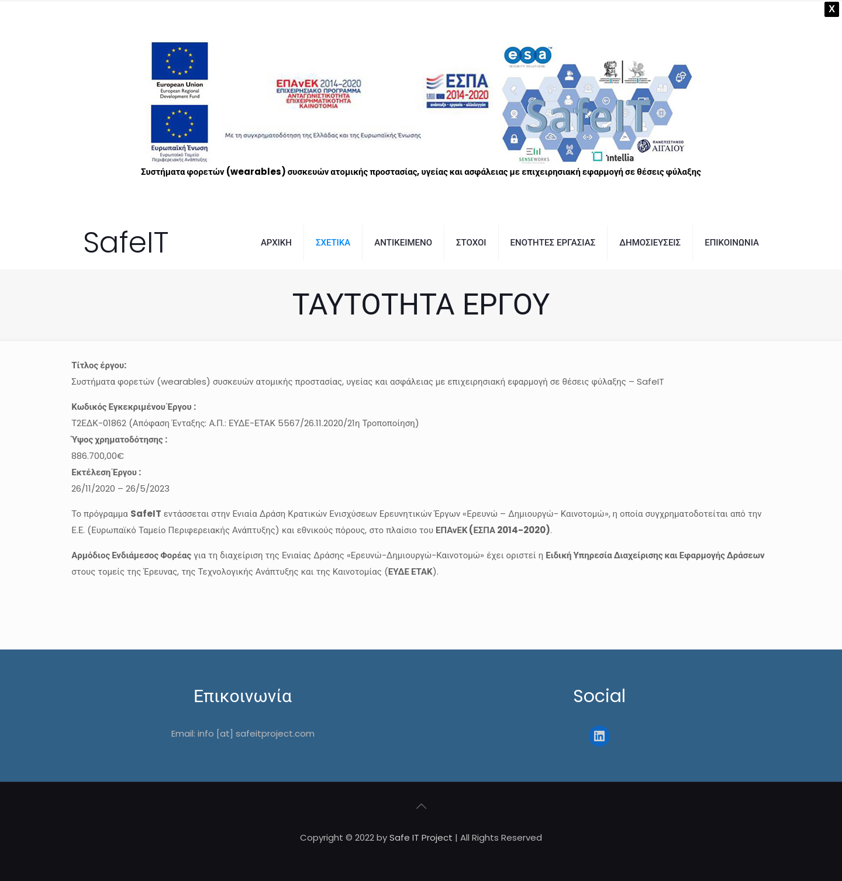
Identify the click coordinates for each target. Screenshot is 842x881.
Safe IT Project (421, 837)
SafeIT (126, 242)
